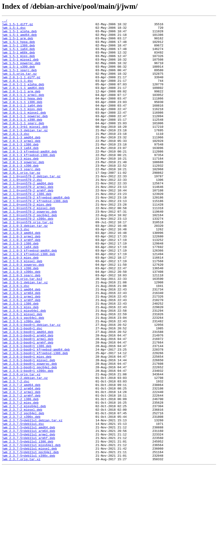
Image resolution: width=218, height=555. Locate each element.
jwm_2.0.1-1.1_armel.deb (23, 110)
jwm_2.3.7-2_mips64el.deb (24, 484)
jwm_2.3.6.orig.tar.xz (21, 445)
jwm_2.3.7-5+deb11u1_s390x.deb (28, 543)
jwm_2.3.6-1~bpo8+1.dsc (22, 390)
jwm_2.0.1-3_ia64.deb (20, 174)
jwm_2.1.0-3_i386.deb (20, 288)
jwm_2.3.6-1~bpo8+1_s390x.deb (27, 441)
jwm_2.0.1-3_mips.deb (20, 187)
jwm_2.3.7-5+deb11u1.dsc (23, 505)
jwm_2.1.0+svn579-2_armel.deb (27, 221)
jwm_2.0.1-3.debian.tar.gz (25, 153)
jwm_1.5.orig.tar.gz (19, 85)
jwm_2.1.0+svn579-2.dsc (22, 212)
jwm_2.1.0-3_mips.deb (20, 305)
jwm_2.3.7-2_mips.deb (20, 479)
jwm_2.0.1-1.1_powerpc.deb (25, 136)
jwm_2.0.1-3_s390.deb (20, 195)
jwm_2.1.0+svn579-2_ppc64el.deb (29, 255)
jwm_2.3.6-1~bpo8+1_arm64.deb (27, 399)
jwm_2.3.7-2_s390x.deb (21, 496)
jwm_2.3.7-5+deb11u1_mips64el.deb (31, 530)
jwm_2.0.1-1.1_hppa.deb (22, 114)
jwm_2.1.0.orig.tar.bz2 (22, 331)
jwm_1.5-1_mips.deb (18, 64)
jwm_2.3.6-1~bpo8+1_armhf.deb (27, 407)
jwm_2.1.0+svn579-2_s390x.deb (27, 259)
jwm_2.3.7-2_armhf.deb (21, 471)
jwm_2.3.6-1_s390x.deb (21, 382)
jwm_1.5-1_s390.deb (18, 76)
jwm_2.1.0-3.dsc (15, 271)
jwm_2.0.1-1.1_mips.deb (22, 127)
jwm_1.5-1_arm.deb (17, 42)
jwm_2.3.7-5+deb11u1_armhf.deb (28, 522)
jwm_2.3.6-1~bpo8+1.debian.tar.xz (31, 386)
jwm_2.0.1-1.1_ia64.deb (22, 123)
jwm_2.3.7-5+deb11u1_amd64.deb (28, 509)
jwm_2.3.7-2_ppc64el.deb (23, 492)
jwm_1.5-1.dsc (14, 30)
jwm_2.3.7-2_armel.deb (21, 467)
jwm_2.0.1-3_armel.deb (21, 165)
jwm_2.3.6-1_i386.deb (20, 361)
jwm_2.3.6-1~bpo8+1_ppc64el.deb (29, 437)
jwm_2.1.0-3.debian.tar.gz (25, 267)
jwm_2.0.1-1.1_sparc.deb (23, 144)
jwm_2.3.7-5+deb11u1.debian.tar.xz (32, 501)
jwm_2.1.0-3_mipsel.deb (22, 310)
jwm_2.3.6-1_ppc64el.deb (23, 378)
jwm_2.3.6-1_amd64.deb (21, 344)
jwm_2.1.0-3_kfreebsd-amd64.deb (29, 297)
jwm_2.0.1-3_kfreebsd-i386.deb (28, 182)
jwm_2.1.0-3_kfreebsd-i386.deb (28, 301)
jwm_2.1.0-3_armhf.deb (21, 284)
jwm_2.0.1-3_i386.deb (20, 170)
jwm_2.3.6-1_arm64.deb (21, 348)
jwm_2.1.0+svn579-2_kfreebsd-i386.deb (35, 238)
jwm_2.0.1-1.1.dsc (17, 93)
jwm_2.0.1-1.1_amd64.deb (23, 102)
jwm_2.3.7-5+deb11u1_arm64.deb (28, 513)
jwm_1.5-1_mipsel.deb (20, 68)
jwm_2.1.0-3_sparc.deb (21, 327)
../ (4, 21)
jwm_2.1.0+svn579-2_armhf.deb (27, 225)
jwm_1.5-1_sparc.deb (19, 81)
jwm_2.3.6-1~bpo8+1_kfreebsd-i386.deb (35, 420)
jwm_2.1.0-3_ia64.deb (20, 293)
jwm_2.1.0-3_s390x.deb (21, 322)
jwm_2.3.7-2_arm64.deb (21, 462)
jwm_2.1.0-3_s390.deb (20, 318)
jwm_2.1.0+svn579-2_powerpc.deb (29, 250)
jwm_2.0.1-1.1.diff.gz (21, 89)
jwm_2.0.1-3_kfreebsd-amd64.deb (29, 178)
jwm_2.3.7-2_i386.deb (20, 475)
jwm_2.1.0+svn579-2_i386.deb (27, 229)
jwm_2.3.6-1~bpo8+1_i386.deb (27, 412)
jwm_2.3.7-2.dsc (15, 454)
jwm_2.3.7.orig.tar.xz (21, 547)
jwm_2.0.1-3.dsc (15, 157)
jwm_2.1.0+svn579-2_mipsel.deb (28, 246)
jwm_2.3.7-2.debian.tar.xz (25, 450)
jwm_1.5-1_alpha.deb (19, 34)
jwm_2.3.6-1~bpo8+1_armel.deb (27, 403)
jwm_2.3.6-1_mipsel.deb (22, 373)
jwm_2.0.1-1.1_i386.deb (22, 119)
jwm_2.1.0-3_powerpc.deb (23, 314)
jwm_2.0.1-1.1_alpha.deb (23, 97)
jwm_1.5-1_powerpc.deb (21, 72)
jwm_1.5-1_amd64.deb (19, 38)
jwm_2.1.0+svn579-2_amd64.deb (27, 216)
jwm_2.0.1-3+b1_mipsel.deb (25, 148)
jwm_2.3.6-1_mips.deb (20, 365)
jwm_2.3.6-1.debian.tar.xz (25, 335)
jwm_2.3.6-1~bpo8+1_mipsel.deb (28, 429)
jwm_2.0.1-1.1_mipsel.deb (24, 131)
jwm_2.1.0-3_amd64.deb (21, 276)
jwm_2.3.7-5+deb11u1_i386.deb (27, 526)
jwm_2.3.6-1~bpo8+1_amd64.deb (27, 395)
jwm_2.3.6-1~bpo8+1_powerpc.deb (29, 433)
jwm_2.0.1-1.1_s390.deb (22, 140)
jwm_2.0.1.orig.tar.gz (21, 204)
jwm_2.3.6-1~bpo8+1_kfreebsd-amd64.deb (36, 416)
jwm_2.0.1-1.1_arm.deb (21, 106)
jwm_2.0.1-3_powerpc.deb (23, 191)
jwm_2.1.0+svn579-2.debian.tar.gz (31, 208)
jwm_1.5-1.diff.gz (17, 25)
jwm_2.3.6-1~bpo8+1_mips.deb (27, 424)
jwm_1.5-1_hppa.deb (18, 47)
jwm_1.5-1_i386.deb (18, 51)
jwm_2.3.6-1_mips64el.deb (24, 369)
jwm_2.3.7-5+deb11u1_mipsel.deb (29, 535)
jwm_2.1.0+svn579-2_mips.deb (27, 242)
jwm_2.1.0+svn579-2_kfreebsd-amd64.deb (36, 233)
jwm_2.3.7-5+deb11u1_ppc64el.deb (30, 539)
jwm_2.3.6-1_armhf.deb (21, 356)
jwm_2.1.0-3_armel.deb (21, 280)
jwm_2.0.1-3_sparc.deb (21, 199)
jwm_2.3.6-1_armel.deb (21, 352)
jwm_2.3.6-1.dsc (15, 339)
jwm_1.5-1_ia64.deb (18, 55)
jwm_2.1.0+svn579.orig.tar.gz (27, 263)
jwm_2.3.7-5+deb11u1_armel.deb (28, 518)
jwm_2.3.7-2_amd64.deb (21, 458)
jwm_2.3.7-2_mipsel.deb (22, 488)
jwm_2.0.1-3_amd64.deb (21, 161)
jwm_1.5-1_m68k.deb (18, 59)
